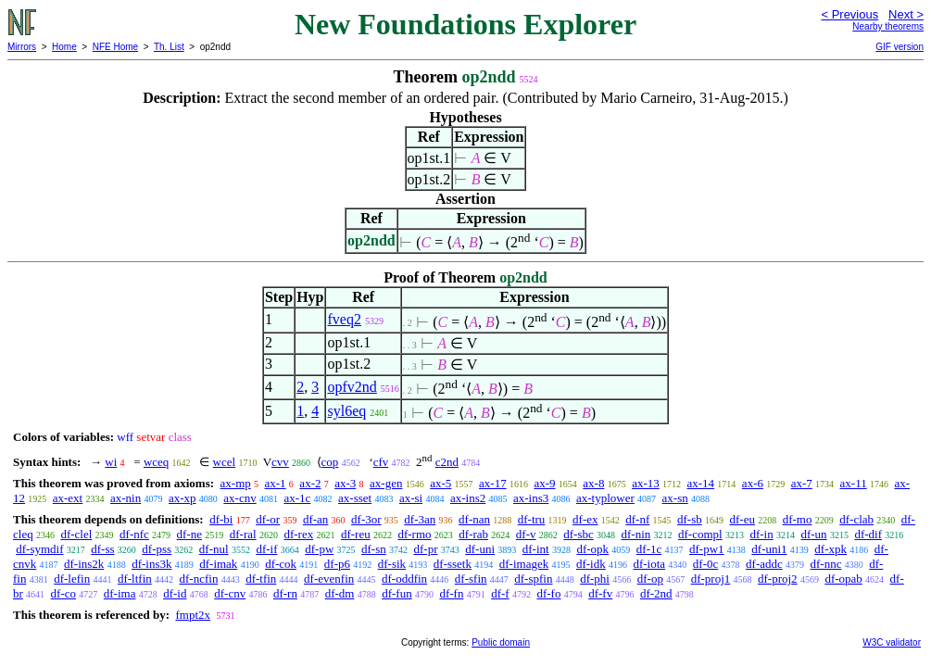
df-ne (189, 534)
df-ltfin (135, 578)
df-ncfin (199, 578)
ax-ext (67, 498)
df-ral (243, 534)
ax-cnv (239, 498)
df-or (268, 519)
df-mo (797, 519)
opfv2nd (351, 387)
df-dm (340, 593)
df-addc (764, 564)
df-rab (473, 534)
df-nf (637, 519)
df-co (63, 593)
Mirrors (21, 47)
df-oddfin (404, 578)
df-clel (76, 534)
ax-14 (701, 483)
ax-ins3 (530, 498)
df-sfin (471, 578)
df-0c (705, 564)
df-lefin (72, 578)
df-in (761, 534)
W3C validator (891, 642)
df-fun (397, 593)
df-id (174, 593)
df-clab (856, 519)
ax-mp (235, 483)
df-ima (120, 593)
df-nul (214, 549)
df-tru (532, 519)
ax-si (410, 498)
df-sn (373, 549)
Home (64, 47)
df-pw (319, 549)
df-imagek (523, 564)
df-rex (298, 534)
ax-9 (544, 483)
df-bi (221, 519)
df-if (266, 549)
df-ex (585, 519)
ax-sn (675, 498)
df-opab (843, 578)
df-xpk (830, 549)
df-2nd (656, 593)
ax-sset (354, 498)
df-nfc (134, 534)
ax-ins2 (467, 498)
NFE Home (115, 47)
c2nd (447, 462)
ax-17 (493, 483)
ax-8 (593, 483)
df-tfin (260, 578)
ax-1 (275, 483)
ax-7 (801, 483)
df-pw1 (706, 549)
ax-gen (386, 483)
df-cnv (229, 593)
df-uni (480, 549)
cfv (381, 462)
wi (111, 462)
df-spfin (533, 578)
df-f (500, 593)
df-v (526, 534)
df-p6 (337, 564)
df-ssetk (453, 564)
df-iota (649, 564)
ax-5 (440, 483)
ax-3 (345, 483)
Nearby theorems (888, 26)
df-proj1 (711, 578)
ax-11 (853, 483)
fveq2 (343, 319)
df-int (535, 549)
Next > (906, 14)
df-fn (451, 593)
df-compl (700, 534)
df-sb (689, 519)
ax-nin (125, 498)
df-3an (419, 519)
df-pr (426, 549)
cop (330, 462)
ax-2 (310, 483)
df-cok (280, 564)
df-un (813, 534)
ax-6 (752, 483)
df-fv (600, 593)
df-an (315, 519)
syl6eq (346, 411)
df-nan (474, 519)
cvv (280, 462)
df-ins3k (151, 564)
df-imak (218, 564)
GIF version (899, 47)
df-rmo (414, 534)
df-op (650, 578)
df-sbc (578, 534)
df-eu (742, 519)
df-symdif (39, 549)
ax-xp (182, 498)
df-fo (548, 593)
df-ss (102, 549)
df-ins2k (84, 564)
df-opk (592, 549)
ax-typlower (605, 498)
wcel (224, 462)
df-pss (156, 549)
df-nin (635, 534)
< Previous (849, 14)
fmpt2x (192, 615)
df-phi (595, 578)
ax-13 (646, 483)
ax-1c (296, 498)
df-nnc (826, 564)
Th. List (169, 47)
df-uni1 (768, 549)
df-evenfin (329, 578)
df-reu (356, 534)
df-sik (392, 564)
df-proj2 (778, 578)
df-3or (366, 519)
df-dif (868, 534)
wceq (156, 462)
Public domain (501, 642)
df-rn (285, 593)
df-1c (648, 549)
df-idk (591, 564)
